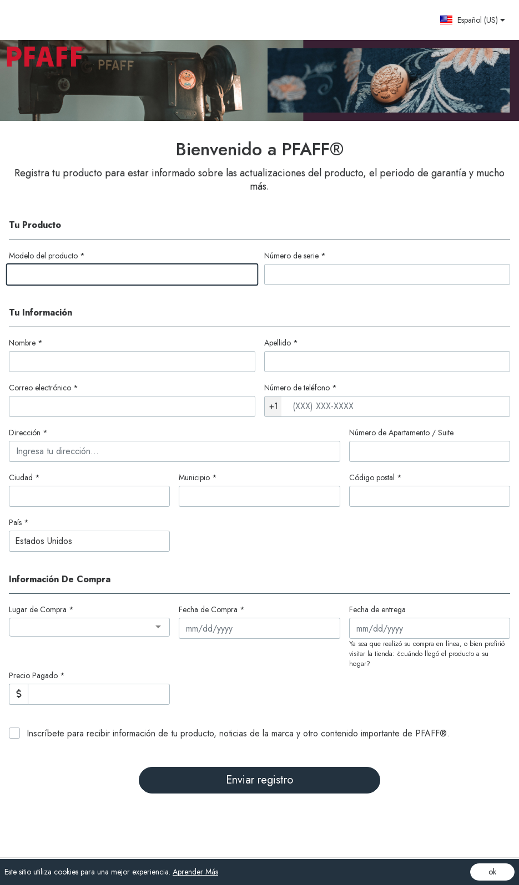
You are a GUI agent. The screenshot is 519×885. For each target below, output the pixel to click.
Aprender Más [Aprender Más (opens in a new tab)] (195, 871)
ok (492, 871)
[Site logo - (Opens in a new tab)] (50, 20)
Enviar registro (259, 780)
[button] (472, 20)
